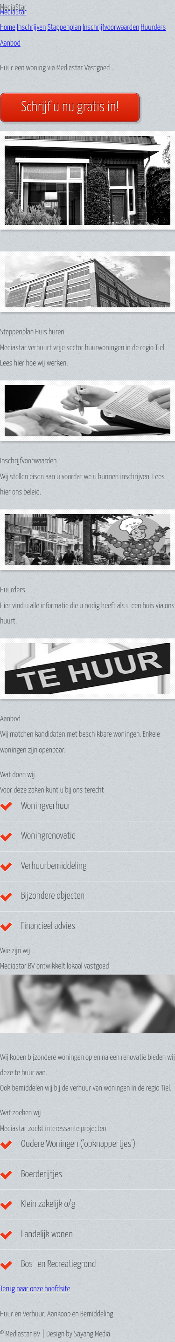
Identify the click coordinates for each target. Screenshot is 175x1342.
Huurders (153, 28)
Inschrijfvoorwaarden (111, 28)
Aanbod (10, 43)
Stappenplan (64, 28)
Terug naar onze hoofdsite (35, 1289)
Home (7, 28)
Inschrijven (31, 28)
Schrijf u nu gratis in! (70, 107)
